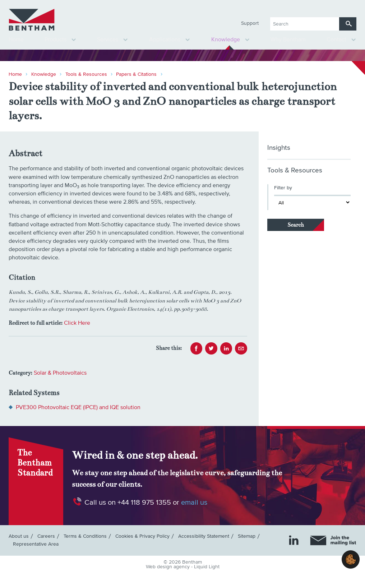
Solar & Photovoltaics (60, 373)
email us (194, 502)
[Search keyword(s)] (304, 24)
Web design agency (168, 566)
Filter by (283, 187)
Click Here (77, 323)
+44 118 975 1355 (144, 502)
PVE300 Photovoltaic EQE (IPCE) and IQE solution (78, 407)
